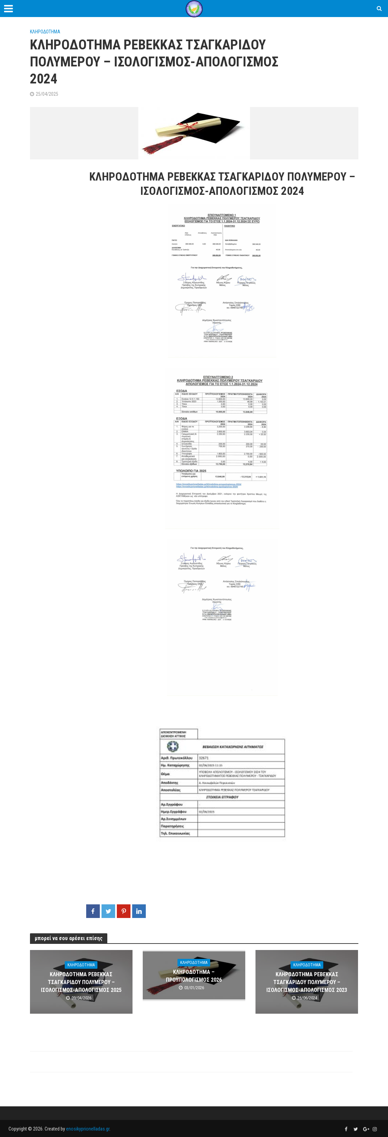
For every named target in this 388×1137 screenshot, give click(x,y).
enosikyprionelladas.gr (87, 1129)
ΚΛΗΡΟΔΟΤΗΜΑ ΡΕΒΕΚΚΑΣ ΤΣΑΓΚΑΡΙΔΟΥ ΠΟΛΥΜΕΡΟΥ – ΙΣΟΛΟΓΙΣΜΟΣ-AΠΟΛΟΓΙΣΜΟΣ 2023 (306, 982)
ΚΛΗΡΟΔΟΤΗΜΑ (45, 31)
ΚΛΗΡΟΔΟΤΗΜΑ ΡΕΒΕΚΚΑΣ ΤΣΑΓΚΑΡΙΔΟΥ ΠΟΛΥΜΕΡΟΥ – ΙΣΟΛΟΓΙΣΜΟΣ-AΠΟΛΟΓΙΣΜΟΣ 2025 (81, 982)
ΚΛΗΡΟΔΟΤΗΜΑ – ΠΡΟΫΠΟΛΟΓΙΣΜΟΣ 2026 (194, 976)
